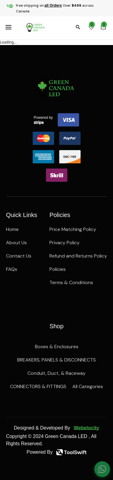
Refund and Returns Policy (78, 256)
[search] (79, 27)
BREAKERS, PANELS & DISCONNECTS (56, 360)
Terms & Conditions (71, 282)
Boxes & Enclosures (56, 346)
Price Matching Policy (72, 229)
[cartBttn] (103, 27)
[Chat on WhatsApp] (102, 469)
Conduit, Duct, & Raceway (56, 373)
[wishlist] (91, 27)
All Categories (87, 386)
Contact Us (18, 256)
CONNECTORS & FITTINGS (38, 386)
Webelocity (86, 427)
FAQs (11, 269)
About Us (16, 242)
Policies (57, 269)
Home (12, 229)
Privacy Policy (64, 242)
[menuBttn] (10, 27)
